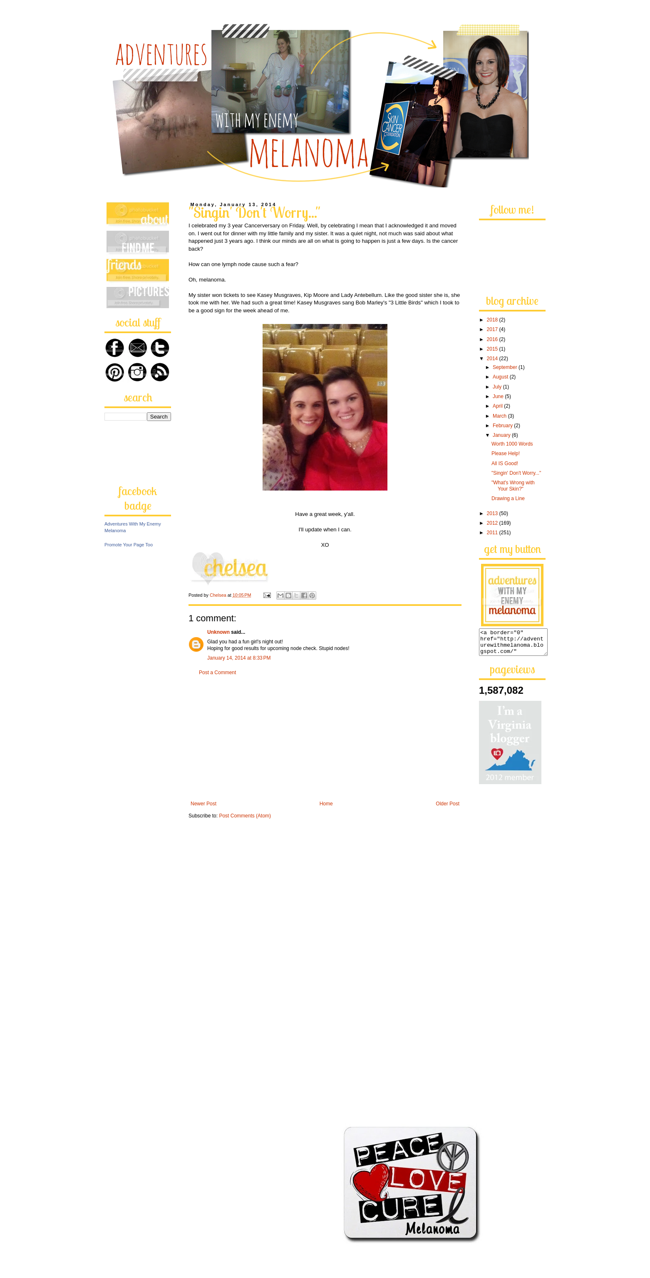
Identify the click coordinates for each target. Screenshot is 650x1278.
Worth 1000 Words (512, 444)
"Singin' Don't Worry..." (516, 473)
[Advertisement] (325, 738)
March (500, 416)
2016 (493, 339)
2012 (493, 523)
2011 (493, 533)
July (498, 387)
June (499, 396)
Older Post (447, 804)
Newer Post (203, 804)
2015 (493, 349)
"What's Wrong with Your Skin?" (513, 485)
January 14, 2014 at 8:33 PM (238, 658)
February (503, 425)
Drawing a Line (508, 498)
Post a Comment (217, 672)
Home (326, 804)
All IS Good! (504, 463)
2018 (493, 320)
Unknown (218, 632)
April (498, 406)
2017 (493, 329)
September (506, 367)
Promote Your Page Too (128, 544)
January (502, 435)
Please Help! (505, 453)
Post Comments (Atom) (245, 816)
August (501, 377)
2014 (493, 358)
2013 (493, 513)
